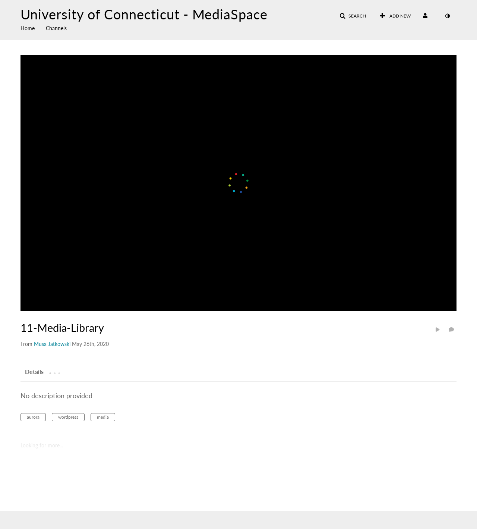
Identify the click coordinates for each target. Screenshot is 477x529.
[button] (353, 16)
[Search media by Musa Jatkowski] (52, 344)
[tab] (34, 371)
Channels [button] (56, 28)
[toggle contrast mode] (447, 16)
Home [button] (27, 28)
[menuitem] (33, 27)
